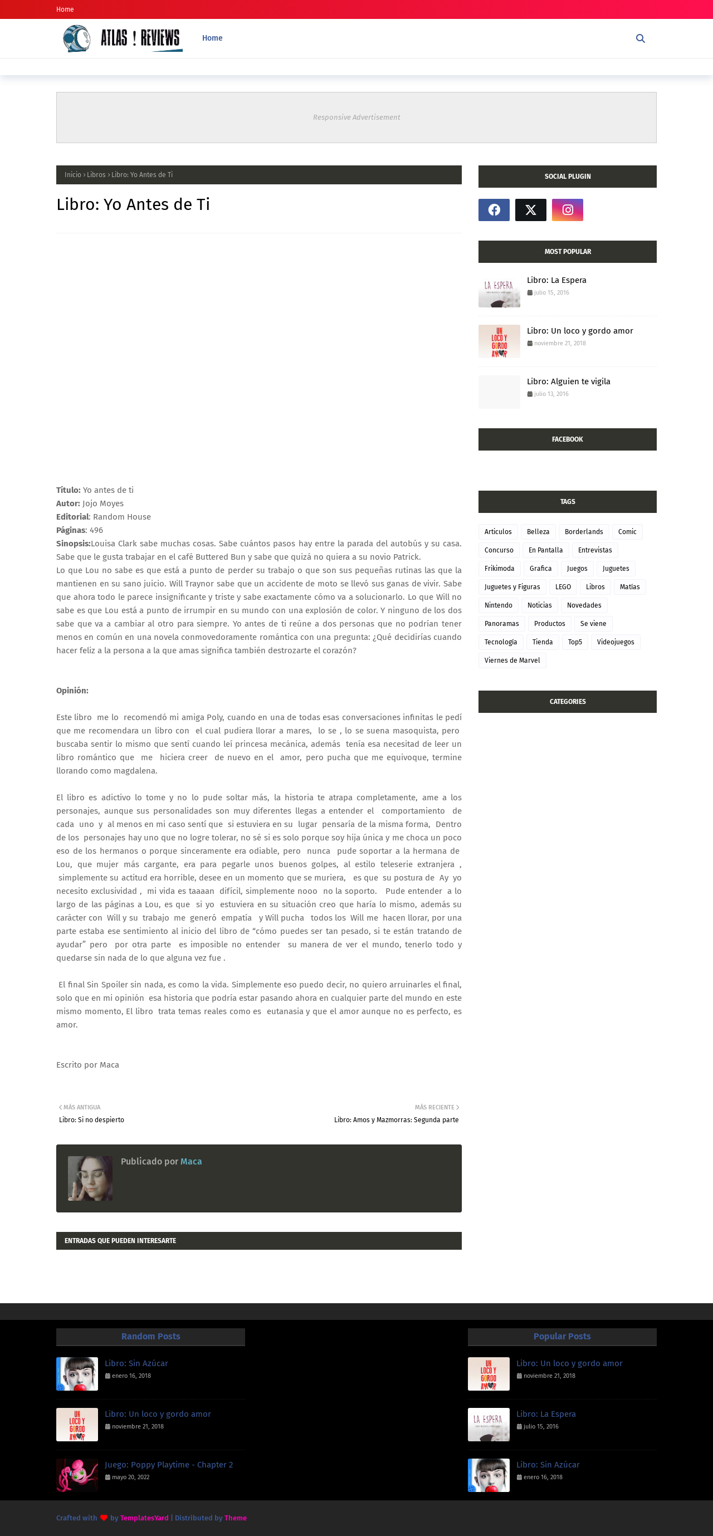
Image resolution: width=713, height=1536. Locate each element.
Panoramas (502, 624)
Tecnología (501, 642)
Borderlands (584, 532)
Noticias (540, 605)
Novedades (584, 605)
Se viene (593, 624)
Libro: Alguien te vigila (569, 381)
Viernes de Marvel (512, 660)
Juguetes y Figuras (512, 587)
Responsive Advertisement (357, 117)
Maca (190, 1161)
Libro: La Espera (557, 280)
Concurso (499, 550)
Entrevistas (595, 550)
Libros (96, 175)
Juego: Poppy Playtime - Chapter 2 (169, 1465)
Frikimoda (500, 569)
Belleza (538, 532)
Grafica (541, 569)
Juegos (577, 569)
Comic (627, 532)
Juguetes (616, 569)
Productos (549, 624)
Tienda (543, 642)
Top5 (575, 642)
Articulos (498, 532)
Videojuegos (615, 642)
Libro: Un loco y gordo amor (580, 331)
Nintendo (498, 605)
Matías (630, 587)
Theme (235, 1518)
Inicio (73, 175)
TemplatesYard (144, 1518)
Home (65, 9)
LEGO (563, 587)
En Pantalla (546, 550)
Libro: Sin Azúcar (136, 1363)
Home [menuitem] (212, 38)
